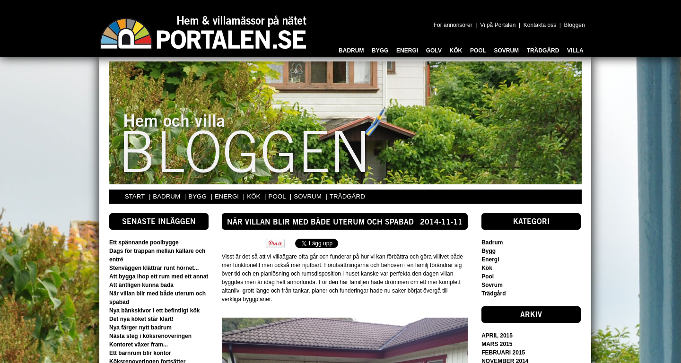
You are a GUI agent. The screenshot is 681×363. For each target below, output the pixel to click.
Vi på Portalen (497, 25)
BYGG (198, 196)
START (135, 196)
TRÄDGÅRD (347, 196)
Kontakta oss (540, 25)
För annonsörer (453, 25)
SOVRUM (308, 196)
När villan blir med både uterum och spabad (320, 222)
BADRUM (167, 196)
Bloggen (574, 25)
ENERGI (228, 196)
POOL (278, 196)
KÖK (254, 196)
